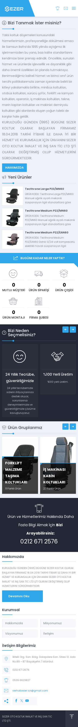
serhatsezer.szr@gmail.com (30, 690)
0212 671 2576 (39, 541)
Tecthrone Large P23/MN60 (44, 189)
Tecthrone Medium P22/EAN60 (46, 232)
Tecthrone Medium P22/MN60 (46, 211)
